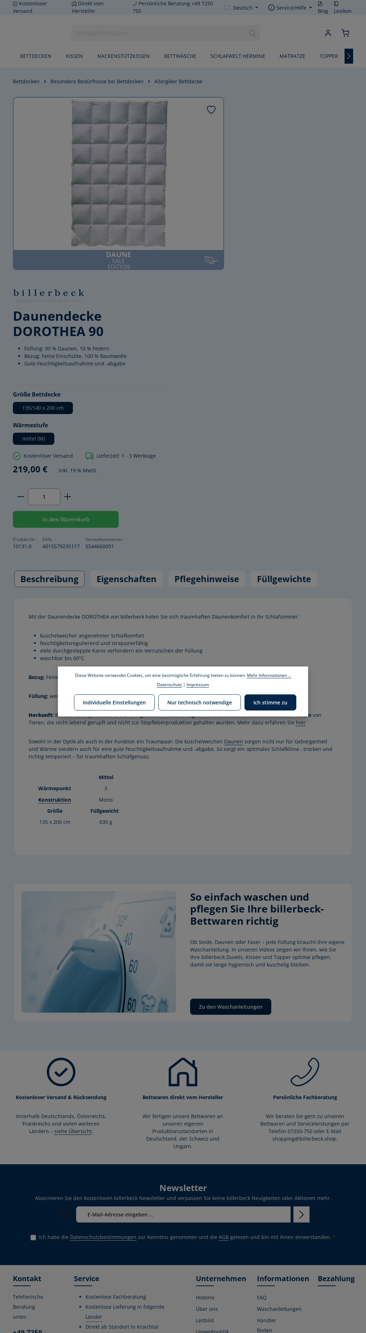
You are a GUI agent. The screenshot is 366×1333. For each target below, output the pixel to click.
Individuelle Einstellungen (115, 702)
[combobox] (158, 33)
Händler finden (266, 1149)
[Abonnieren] (301, 1039)
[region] (109, 183)
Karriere (206, 1233)
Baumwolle (184, 501)
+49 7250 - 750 (29, 1162)
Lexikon (343, 7)
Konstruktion (54, 623)
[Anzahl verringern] (227, 319)
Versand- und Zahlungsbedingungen (284, 1194)
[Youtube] (31, 1314)
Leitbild (205, 1144)
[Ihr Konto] (328, 33)
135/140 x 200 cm (250, 221)
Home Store (210, 1244)
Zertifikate (208, 1210)
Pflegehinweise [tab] (206, 403)
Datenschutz (272, 1254)
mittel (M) (240, 252)
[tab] (49, 403)
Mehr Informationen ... (269, 675)
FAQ (262, 1121)
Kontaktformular (32, 1251)
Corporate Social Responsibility (212, 1177)
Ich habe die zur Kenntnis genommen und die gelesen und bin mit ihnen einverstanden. (187, 1061)
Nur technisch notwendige (199, 702)
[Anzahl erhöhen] (274, 319)
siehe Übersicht (73, 955)
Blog (323, 7)
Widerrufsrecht (275, 1177)
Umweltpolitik (212, 1156)
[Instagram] (42, 1314)
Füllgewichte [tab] (284, 403)
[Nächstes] (349, 56)
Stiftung (205, 1199)
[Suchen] (252, 33)
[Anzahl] (251, 319)
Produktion (209, 1222)
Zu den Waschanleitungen (230, 831)
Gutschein (269, 1222)
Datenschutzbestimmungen (103, 1061)
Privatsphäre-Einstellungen (273, 1294)
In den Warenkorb (266, 342)
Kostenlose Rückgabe (270, 1238)
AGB (224, 1061)
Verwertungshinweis (281, 1277)
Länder (93, 1141)
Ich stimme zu (270, 702)
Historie (205, 1121)
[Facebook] (19, 1314)
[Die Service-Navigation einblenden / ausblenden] (290, 8)
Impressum (270, 1266)
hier (301, 546)
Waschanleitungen (279, 1133)
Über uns (207, 1133)
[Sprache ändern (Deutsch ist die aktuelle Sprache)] (241, 8)
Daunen (88, 520)
